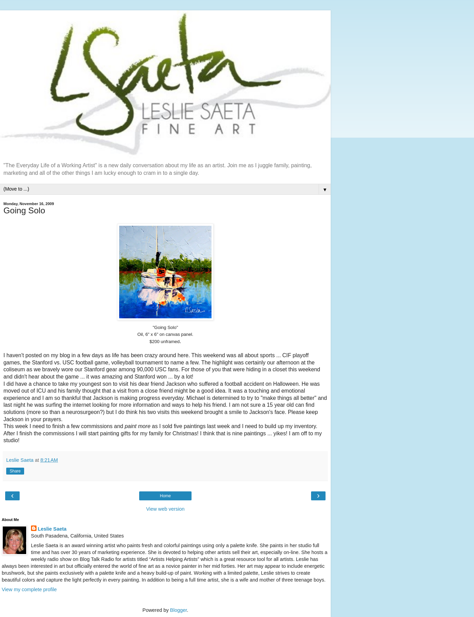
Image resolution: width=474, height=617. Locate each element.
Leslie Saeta (52, 529)
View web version (165, 509)
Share (15, 471)
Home (165, 495)
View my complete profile (29, 589)
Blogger (178, 610)
